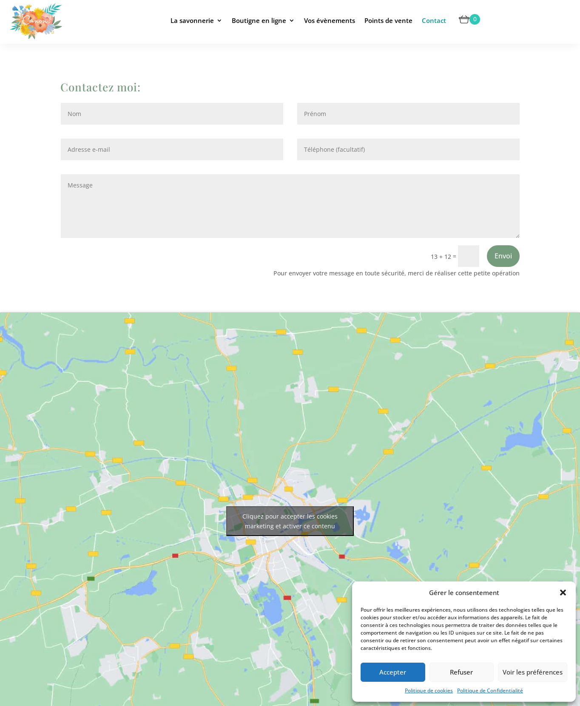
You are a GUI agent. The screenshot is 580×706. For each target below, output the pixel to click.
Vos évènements (329, 20)
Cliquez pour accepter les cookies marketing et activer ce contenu (290, 521)
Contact (434, 20)
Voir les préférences (533, 672)
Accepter (392, 672)
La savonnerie (192, 20)
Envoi (503, 256)
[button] (563, 592)
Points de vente (388, 20)
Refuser (461, 672)
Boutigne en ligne (259, 20)
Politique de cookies (429, 690)
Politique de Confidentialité (490, 690)
